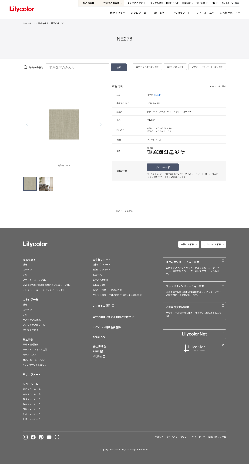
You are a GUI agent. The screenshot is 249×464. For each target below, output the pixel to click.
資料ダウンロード (102, 264)
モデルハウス (29, 354)
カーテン (27, 269)
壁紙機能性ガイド (32, 330)
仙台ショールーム (32, 414)
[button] (27, 124)
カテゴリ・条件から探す (147, 67)
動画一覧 (97, 274)
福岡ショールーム (32, 399)
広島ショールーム (32, 409)
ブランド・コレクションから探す (207, 67)
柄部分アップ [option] (64, 165)
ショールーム (30, 384)
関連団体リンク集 (217, 437)
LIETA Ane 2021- (154, 103)
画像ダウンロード (102, 269)
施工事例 (28, 339)
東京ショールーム (32, 389)
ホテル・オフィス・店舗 (35, 349)
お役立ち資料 (99, 284)
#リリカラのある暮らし (35, 364)
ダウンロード (163, 167)
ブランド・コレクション (35, 279)
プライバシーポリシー (177, 437)
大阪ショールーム (32, 394)
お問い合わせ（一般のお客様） (108, 289)
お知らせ (158, 437)
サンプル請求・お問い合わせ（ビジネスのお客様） (118, 295)
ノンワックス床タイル (34, 324)
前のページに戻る (218, 86)
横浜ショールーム (32, 404)
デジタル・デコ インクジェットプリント (44, 289)
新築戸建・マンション (34, 359)
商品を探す (43, 23)
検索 (237, 3)
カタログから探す (175, 67)
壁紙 (25, 264)
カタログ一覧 (30, 299)
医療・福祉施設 (30, 344)
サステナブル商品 (32, 319)
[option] (64, 124)
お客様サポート (102, 259)
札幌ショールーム (32, 419)
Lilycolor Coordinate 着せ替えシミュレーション (47, 284)
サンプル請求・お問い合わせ (164, 3)
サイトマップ (198, 437)
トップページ (29, 23)
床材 (25, 274)
